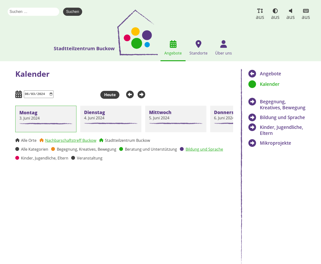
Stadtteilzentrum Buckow (127, 140)
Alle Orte (29, 140)
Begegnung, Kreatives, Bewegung (86, 149)
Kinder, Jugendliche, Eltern (44, 158)
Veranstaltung (89, 158)
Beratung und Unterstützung (151, 149)
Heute (110, 94)
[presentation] (137, 32)
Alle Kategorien (34, 149)
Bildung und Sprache (204, 149)
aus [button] (260, 17)
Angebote (270, 73)
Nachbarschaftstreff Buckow (70, 140)
